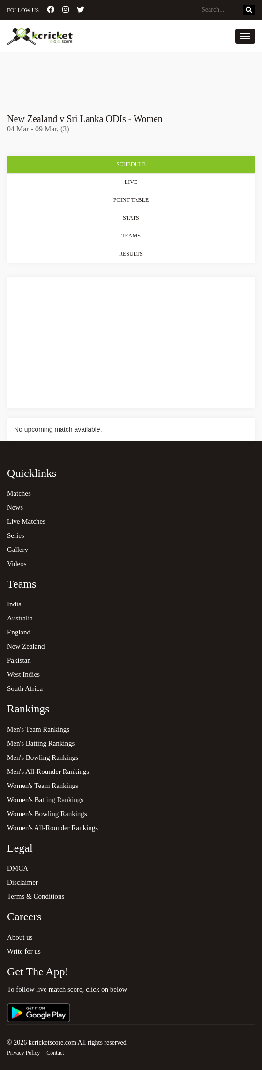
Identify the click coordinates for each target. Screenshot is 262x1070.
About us (20, 937)
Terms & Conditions (35, 896)
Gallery (17, 549)
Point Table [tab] (131, 200)
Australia (20, 618)
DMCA (17, 868)
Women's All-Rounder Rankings (52, 828)
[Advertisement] (131, 78)
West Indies (23, 674)
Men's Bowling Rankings (42, 757)
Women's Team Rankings (42, 785)
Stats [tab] (131, 217)
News (15, 507)
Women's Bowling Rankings (47, 814)
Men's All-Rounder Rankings (48, 771)
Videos (17, 563)
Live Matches (26, 521)
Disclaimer (22, 882)
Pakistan (19, 660)
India (14, 604)
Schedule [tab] (131, 164)
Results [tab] (131, 254)
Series (15, 535)
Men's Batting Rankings (41, 743)
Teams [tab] (131, 235)
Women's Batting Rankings (45, 799)
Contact (55, 1052)
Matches (19, 493)
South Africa (25, 688)
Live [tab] (131, 182)
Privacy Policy (23, 1052)
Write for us (24, 951)
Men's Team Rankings (38, 729)
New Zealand (26, 646)
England (18, 632)
